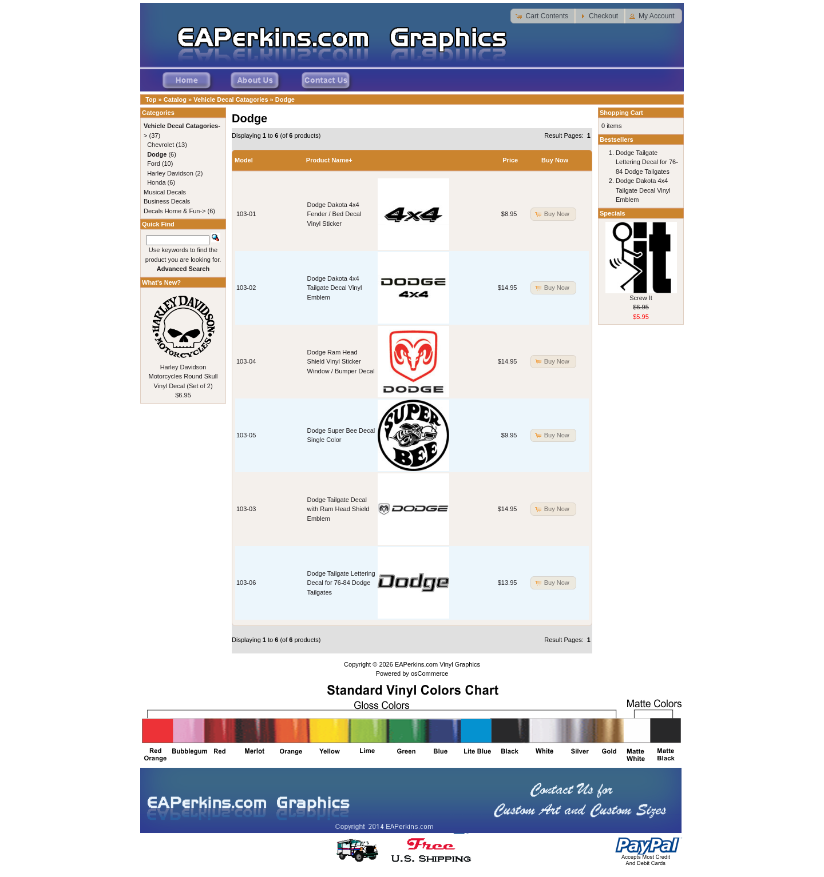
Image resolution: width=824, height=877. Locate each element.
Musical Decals (165, 192)
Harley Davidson (170, 173)
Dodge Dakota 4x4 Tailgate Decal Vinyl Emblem (334, 288)
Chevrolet (160, 144)
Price (510, 160)
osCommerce (429, 673)
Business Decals (167, 201)
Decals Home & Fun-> (175, 211)
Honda (156, 182)
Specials (612, 213)
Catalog (175, 99)
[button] (543, 16)
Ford (153, 163)
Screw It (640, 297)
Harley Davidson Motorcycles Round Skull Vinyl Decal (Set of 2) (182, 376)
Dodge (285, 99)
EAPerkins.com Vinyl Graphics (437, 664)
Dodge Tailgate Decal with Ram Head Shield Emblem (338, 509)
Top (150, 99)
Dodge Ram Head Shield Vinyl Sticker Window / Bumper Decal (341, 361)
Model (244, 160)
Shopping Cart (621, 112)
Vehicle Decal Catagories (230, 99)
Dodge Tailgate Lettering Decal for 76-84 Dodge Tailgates (341, 583)
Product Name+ (329, 160)
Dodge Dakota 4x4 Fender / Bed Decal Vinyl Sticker (334, 214)
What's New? (161, 282)
